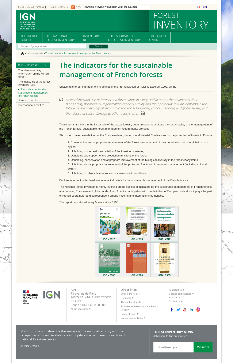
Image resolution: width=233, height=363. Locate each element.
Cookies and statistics (180, 293)
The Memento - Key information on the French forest (33, 73)
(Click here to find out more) (169, 336)
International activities (31, 105)
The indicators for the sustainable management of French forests (33, 92)
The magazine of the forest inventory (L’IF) (34, 83)
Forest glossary (129, 314)
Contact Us (174, 301)
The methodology (130, 302)
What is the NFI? (129, 293)
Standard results (28, 100)
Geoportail (126, 298)
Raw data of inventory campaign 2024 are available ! (111, 6)
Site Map (173, 297)
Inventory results (34, 53)
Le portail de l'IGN (56, 7)
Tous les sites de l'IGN (29, 7)
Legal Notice (175, 290)
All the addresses (79, 309)
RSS (78, 7)
